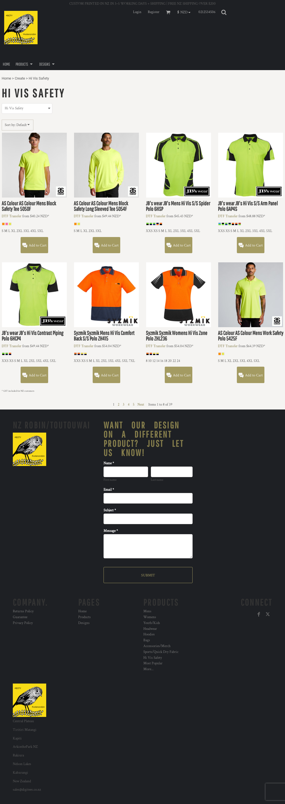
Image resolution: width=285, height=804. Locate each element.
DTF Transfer (11, 216)
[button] (185, 12)
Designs (84, 623)
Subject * (110, 510)
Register (153, 12)
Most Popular (153, 663)
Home (6, 78)
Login (137, 12)
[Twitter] (268, 614)
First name (110, 480)
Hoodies (149, 634)
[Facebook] (259, 614)
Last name (157, 480)
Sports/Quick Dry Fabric (160, 652)
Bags (146, 640)
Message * (111, 531)
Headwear (150, 629)
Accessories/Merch (157, 646)
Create (20, 78)
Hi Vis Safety (152, 657)
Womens (149, 617)
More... (148, 669)
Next (140, 404)
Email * (109, 489)
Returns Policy (23, 611)
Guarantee (20, 617)
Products (84, 617)
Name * (109, 463)
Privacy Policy (23, 623)
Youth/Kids (151, 623)
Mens (147, 611)
